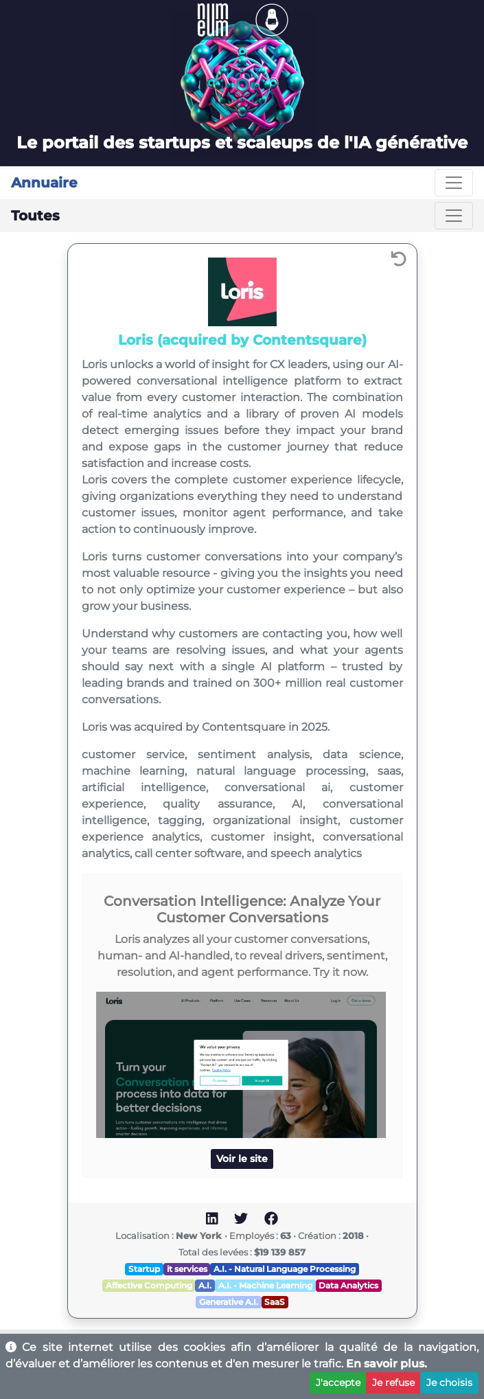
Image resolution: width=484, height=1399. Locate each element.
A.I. (204, 1285)
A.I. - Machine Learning (265, 1285)
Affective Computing (149, 1285)
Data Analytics (348, 1285)
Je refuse (393, 1382)
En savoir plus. (386, 1363)
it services (187, 1269)
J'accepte (338, 1382)
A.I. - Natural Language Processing (285, 1269)
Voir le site (242, 1158)
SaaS (274, 1302)
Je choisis (449, 1382)
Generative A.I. (228, 1302)
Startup (144, 1269)
